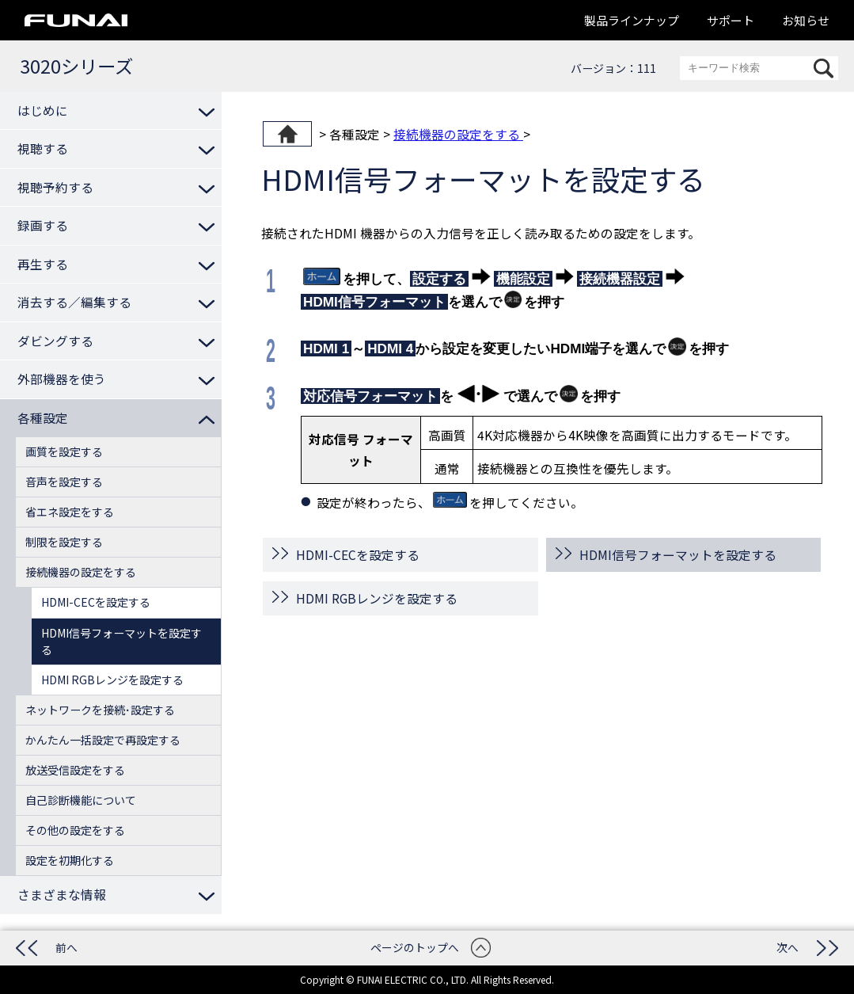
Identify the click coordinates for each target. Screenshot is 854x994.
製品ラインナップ (631, 20)
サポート (730, 20)
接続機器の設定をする (458, 134)
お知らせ (805, 20)
